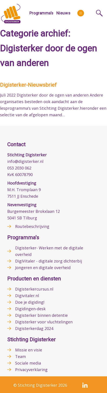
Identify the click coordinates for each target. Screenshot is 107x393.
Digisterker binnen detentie (41, 315)
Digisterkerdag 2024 (34, 328)
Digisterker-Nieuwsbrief (28, 85)
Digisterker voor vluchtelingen (44, 321)
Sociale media (28, 363)
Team (20, 356)
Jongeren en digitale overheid (43, 267)
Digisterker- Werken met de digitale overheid (49, 251)
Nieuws (63, 13)
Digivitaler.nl (27, 295)
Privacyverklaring (31, 369)
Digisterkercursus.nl (34, 289)
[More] (80, 13)
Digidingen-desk (30, 308)
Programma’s (41, 13)
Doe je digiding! (29, 302)
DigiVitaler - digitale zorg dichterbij (48, 261)
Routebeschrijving (32, 226)
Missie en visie (28, 349)
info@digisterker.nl (25, 161)
